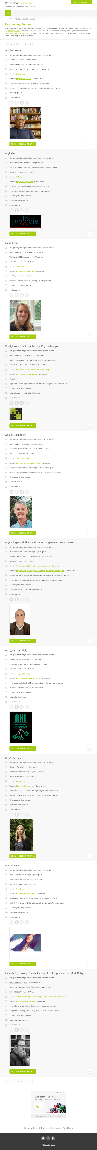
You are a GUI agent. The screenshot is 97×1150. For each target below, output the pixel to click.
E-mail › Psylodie (15, 177)
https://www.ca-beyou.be (25, 271)
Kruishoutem (28, 552)
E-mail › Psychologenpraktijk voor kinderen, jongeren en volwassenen (34, 566)
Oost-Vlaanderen (15, 163)
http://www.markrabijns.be (25, 1001)
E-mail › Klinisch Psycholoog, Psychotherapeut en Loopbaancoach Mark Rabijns (38, 997)
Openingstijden (15, 93)
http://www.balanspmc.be (25, 786)
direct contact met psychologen (16, 33)
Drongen (27, 444)
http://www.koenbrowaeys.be (26, 374)
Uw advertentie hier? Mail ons (48, 1116)
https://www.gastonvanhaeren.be (28, 463)
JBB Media (46, 1145)
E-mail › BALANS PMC (17, 781)
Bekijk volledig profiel (23, 144)
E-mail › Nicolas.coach (17, 74)
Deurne (22, 60)
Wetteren (27, 163)
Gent (25, 982)
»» (35, 44)
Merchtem (26, 659)
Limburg (12, 767)
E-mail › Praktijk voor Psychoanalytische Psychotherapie (29, 370)
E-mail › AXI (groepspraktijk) (19, 674)
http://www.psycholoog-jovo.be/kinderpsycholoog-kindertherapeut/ (40, 571)
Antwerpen (13, 60)
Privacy (53, 1145)
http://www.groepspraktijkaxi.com (28, 678)
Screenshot (37, 79)
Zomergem (28, 252)
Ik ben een (81, 2)
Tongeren (20, 767)
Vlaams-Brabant (15, 659)
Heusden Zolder (23, 875)
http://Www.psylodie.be (24, 182)
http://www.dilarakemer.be (25, 894)
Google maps (32, 60)
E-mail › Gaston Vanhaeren (19, 458)
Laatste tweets (15, 393)
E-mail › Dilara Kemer (17, 889)
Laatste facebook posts (18, 200)
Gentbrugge (28, 355)
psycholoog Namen (13, 31)
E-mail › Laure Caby (16, 266)
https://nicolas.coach (23, 79)
